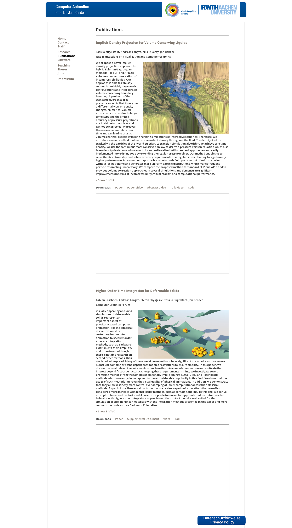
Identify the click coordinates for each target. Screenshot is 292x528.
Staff (61, 46)
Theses (62, 69)
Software (64, 60)
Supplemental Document (143, 419)
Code (191, 187)
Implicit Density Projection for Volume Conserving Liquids (141, 42)
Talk (177, 419)
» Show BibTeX (105, 180)
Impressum (66, 79)
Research (64, 52)
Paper (119, 187)
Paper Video (135, 187)
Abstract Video (156, 187)
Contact (63, 42)
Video (167, 419)
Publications (66, 56)
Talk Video (177, 187)
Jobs (61, 73)
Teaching (64, 65)
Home (62, 38)
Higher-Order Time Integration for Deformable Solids (137, 291)
